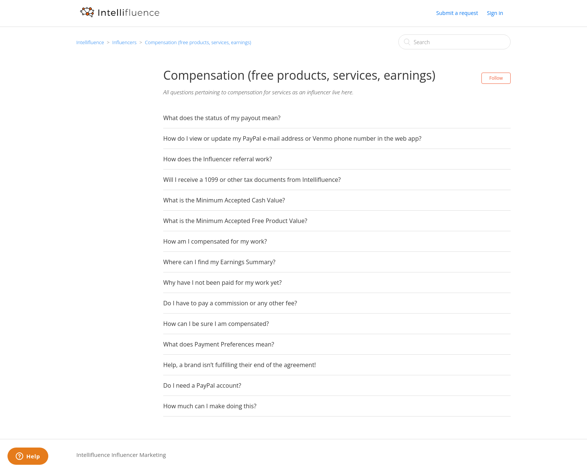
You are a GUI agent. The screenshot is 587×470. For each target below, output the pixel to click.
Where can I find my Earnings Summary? (219, 262)
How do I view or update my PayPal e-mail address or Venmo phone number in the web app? (292, 138)
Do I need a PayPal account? (202, 385)
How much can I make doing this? (209, 406)
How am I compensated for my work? (215, 241)
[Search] (454, 41)
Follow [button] (496, 78)
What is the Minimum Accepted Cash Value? (224, 200)
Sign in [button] (495, 12)
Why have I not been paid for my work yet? (222, 282)
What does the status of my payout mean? (221, 118)
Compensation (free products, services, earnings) (198, 42)
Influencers (124, 42)
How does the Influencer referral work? (217, 159)
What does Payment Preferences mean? (218, 344)
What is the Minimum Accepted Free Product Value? (235, 221)
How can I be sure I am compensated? (216, 324)
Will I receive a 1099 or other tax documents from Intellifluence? (252, 180)
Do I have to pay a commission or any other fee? (230, 303)
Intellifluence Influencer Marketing (121, 454)
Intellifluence (90, 42)
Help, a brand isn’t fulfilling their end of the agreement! (239, 365)
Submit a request (457, 12)
